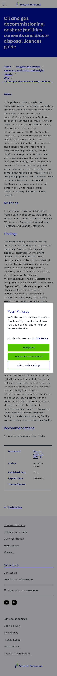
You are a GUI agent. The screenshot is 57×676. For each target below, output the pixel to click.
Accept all (28, 347)
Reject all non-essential (28, 356)
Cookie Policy (40, 338)
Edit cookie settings (28, 365)
